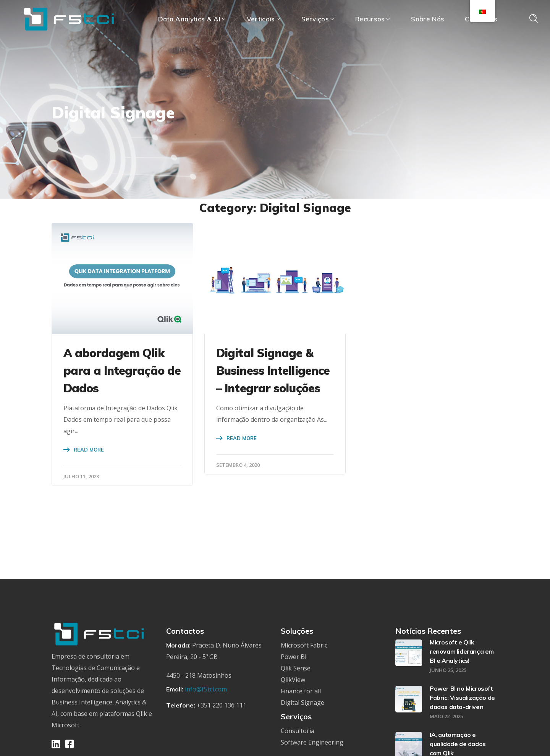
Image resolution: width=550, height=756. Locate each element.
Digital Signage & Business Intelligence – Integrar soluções (273, 370)
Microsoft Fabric (304, 645)
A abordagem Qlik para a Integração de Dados (122, 370)
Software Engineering (312, 742)
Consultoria (297, 731)
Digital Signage (302, 702)
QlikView (293, 679)
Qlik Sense (296, 668)
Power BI (294, 656)
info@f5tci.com (206, 689)
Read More (89, 450)
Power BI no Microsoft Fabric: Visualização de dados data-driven (462, 698)
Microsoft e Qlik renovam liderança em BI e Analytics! (462, 651)
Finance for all (301, 691)
